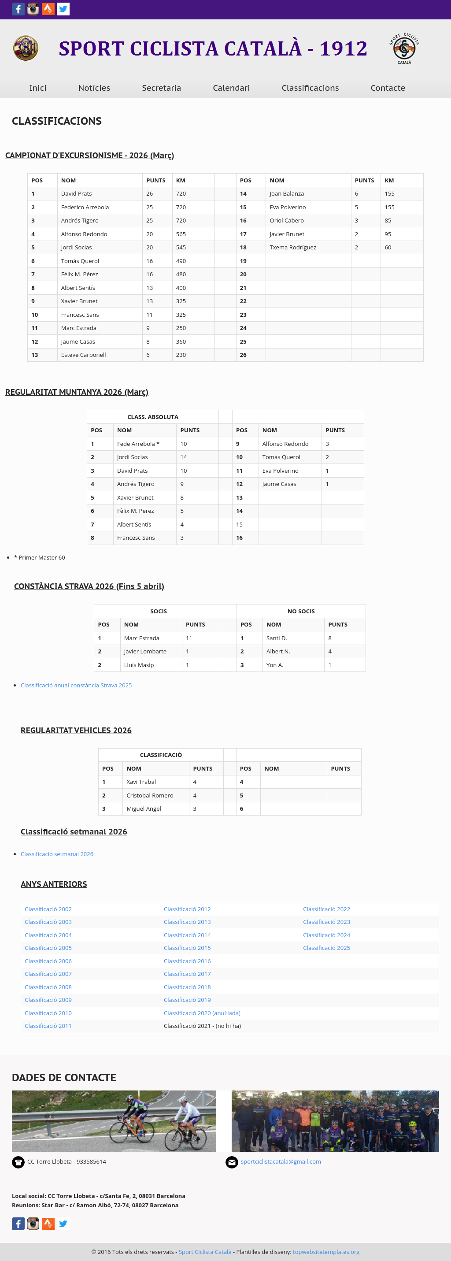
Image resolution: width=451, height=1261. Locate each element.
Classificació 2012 (187, 909)
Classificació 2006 (48, 961)
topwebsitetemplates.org (326, 1252)
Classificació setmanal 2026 (57, 854)
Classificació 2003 (48, 922)
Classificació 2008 (48, 987)
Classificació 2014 (187, 935)
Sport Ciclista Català (205, 1252)
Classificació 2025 (326, 948)
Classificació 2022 (326, 909)
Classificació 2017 (187, 974)
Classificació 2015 (187, 948)
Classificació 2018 (187, 987)
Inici (38, 88)
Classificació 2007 (48, 974)
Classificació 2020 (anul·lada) (202, 1013)
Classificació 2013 (187, 922)
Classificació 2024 (326, 935)
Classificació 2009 (48, 1000)
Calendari (231, 88)
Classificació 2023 (326, 922)
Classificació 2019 (187, 1000)
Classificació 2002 (48, 909)
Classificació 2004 (48, 935)
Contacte (388, 88)
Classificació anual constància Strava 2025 (76, 685)
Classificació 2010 (48, 1013)
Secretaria (161, 88)
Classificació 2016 (187, 961)
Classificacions (310, 88)
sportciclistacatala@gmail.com (281, 1161)
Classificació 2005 (48, 948)
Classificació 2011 (48, 1026)
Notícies (94, 88)
